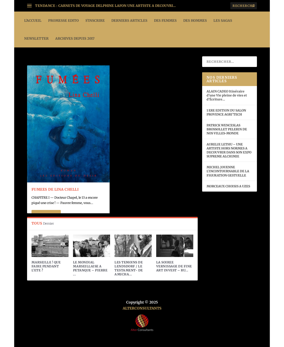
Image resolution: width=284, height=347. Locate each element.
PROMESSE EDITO (63, 20)
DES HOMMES (195, 20)
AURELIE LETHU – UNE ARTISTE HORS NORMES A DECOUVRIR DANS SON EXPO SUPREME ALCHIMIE (229, 150)
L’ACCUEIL (32, 20)
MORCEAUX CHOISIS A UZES (228, 186)
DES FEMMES (165, 20)
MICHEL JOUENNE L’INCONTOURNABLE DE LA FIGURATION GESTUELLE (228, 171)
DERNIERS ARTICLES (129, 20)
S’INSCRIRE (95, 20)
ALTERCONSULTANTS (142, 308)
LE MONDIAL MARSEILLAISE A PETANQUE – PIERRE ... (90, 268)
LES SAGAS (222, 20)
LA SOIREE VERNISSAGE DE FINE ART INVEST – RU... (174, 266)
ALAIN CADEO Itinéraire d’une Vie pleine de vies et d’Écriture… (227, 95)
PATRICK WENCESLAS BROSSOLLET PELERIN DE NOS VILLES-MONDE (227, 129)
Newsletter (36, 38)
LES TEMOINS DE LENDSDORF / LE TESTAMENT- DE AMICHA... (128, 268)
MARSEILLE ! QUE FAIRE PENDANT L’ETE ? (46, 266)
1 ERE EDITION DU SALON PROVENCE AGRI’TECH (226, 112)
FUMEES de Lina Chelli (55, 189)
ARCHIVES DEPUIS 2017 (75, 38)
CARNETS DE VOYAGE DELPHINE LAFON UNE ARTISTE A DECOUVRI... (117, 6)
